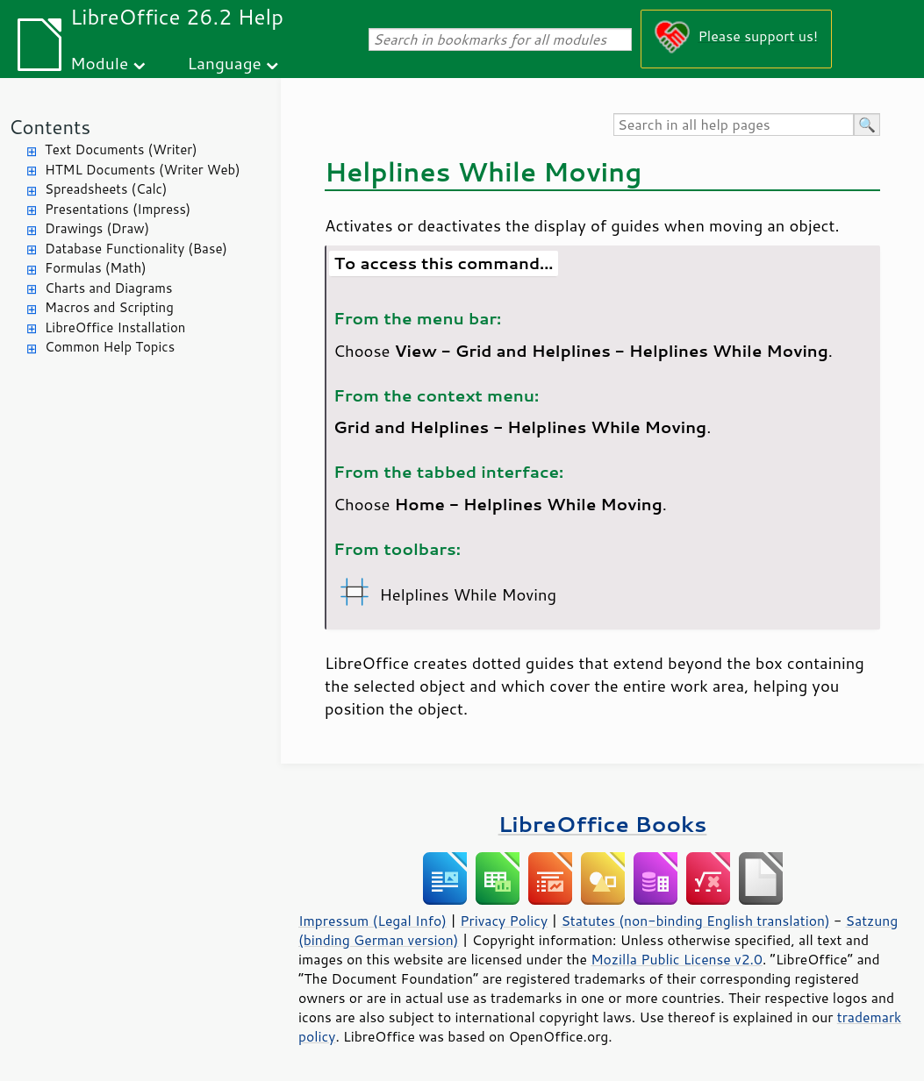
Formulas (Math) (96, 268)
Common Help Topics (110, 347)
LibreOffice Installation (115, 327)
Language (224, 63)
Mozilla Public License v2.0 (677, 959)
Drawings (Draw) (97, 228)
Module (99, 63)
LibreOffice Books (602, 823)
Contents (49, 126)
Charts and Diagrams (108, 288)
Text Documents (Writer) (121, 149)
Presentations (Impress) (117, 209)
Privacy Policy (504, 920)
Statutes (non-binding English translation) (695, 920)
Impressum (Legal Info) (372, 920)
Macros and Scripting (109, 307)
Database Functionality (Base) (136, 248)
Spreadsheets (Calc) (106, 189)
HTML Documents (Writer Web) (142, 169)
